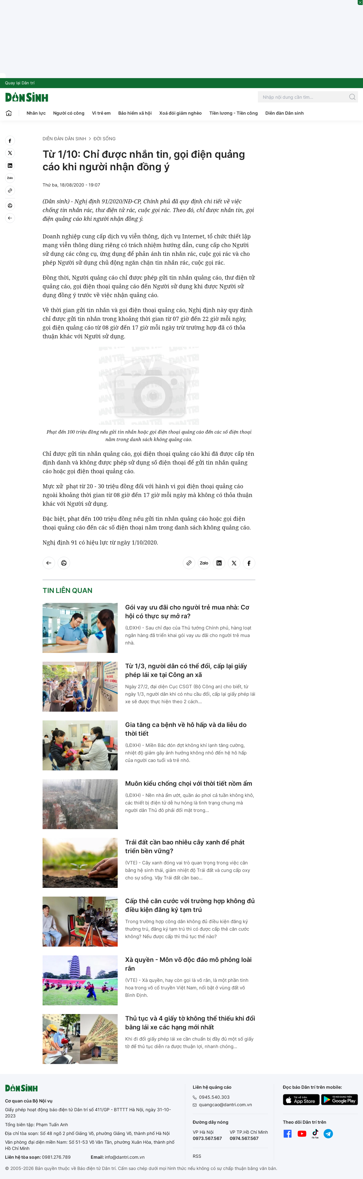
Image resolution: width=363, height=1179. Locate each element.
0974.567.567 (244, 1138)
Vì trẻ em (101, 113)
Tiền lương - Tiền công (233, 113)
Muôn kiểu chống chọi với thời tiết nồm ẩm (188, 783)
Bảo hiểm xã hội (135, 113)
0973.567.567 (207, 1138)
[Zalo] (10, 178)
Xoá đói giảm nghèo (180, 113)
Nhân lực (36, 113)
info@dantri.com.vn (125, 1157)
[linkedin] (10, 166)
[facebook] (10, 141)
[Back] (10, 218)
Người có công (68, 113)
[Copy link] (10, 191)
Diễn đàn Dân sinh (284, 113)
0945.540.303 (214, 1097)
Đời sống (104, 138)
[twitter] (10, 153)
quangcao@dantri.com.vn (225, 1104)
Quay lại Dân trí (19, 82)
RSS (197, 1156)
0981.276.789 (56, 1157)
